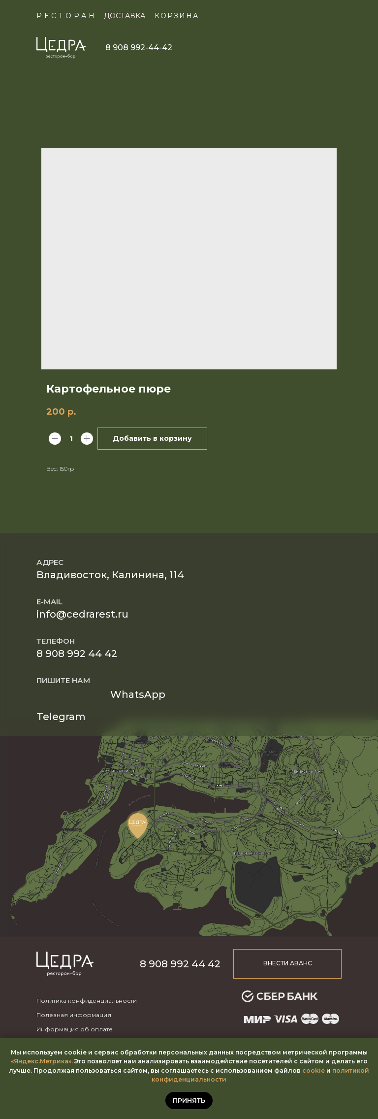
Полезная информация (73, 1015)
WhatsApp (137, 694)
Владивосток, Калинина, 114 (110, 575)
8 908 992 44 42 (76, 653)
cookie (313, 1070)
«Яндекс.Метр (34, 1061)
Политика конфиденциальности (86, 1000)
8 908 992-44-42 (138, 47)
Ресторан (66, 15)
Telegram (61, 717)
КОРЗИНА (177, 15)
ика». (65, 1061)
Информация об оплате (74, 1029)
